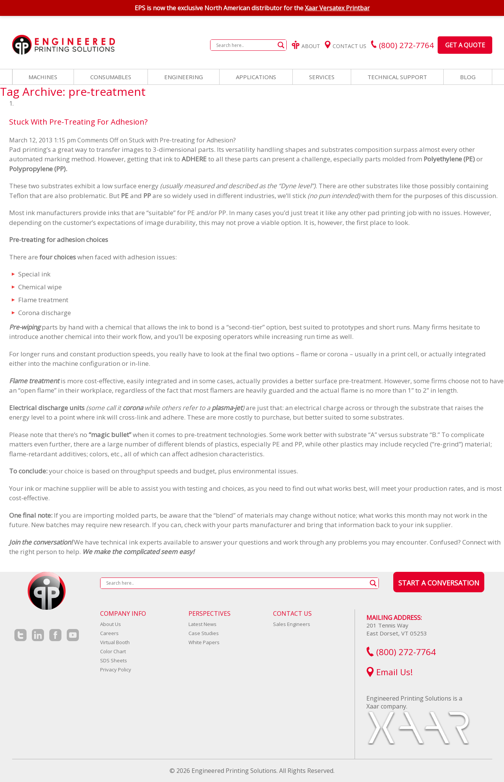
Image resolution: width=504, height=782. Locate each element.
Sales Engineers (291, 624)
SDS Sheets (113, 660)
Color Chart (113, 651)
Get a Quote (465, 45)
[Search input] (245, 45)
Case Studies (203, 633)
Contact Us (345, 46)
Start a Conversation (438, 582)
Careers (109, 633)
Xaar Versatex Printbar (337, 8)
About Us (110, 624)
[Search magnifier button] (281, 45)
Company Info (123, 613)
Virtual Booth (115, 642)
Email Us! (389, 672)
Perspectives (209, 613)
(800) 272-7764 (401, 652)
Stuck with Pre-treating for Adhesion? (78, 122)
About (306, 46)
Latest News (202, 624)
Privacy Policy (115, 669)
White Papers (204, 642)
